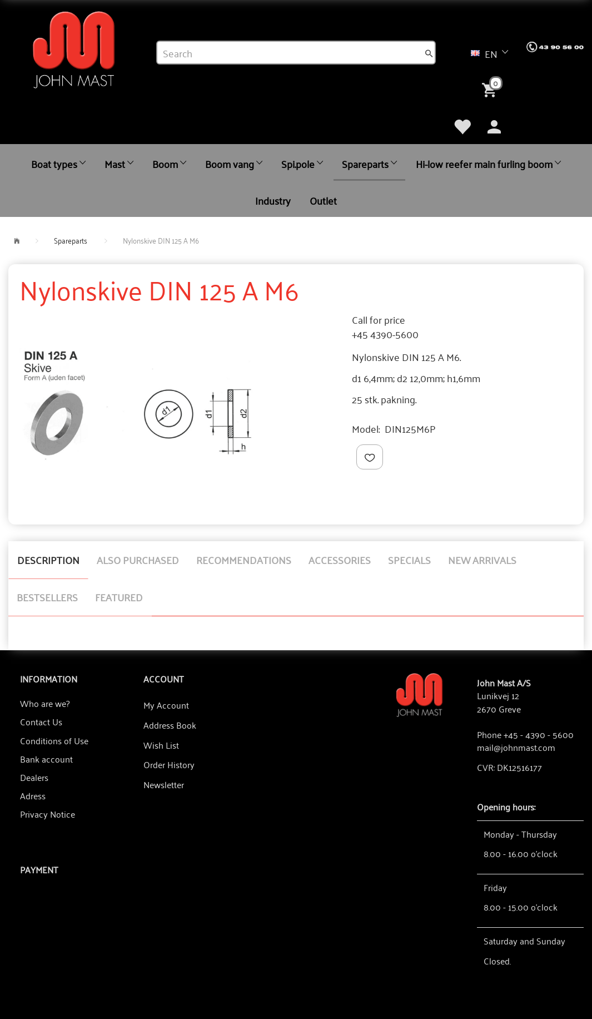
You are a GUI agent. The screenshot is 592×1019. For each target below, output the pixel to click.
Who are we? (44, 703)
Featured (119, 597)
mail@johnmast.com (516, 747)
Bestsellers (47, 597)
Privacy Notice (47, 814)
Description (48, 559)
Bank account (46, 758)
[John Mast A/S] (420, 694)
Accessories (340, 559)
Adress (33, 795)
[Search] (429, 53)
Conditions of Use (54, 740)
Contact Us (41, 721)
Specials (409, 559)
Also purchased (138, 559)
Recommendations (243, 559)
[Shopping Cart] (491, 89)
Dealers (34, 777)
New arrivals (482, 559)
